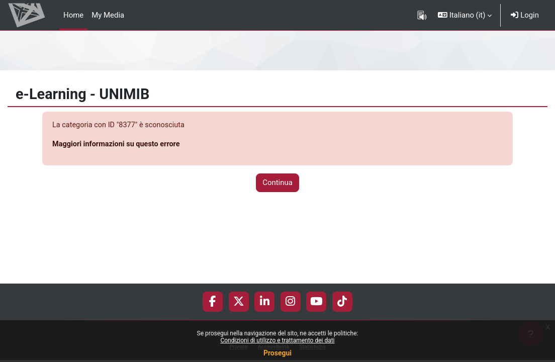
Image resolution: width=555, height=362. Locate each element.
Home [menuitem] (73, 15)
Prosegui (277, 353)
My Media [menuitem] (107, 15)
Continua (277, 183)
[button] (464, 15)
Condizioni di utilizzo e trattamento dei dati (277, 340)
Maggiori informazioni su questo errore (118, 144)
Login (525, 15)
